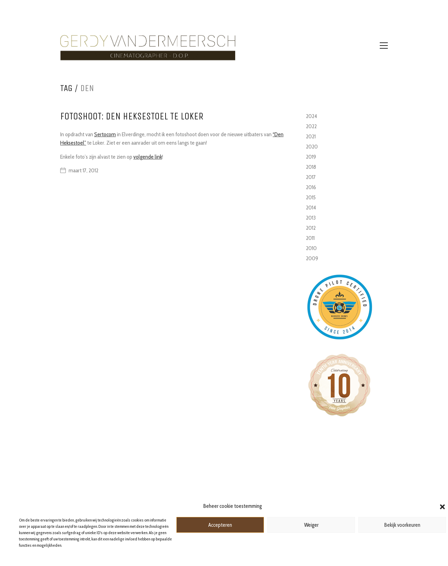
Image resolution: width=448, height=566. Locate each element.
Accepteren (220, 525)
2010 (311, 248)
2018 (311, 167)
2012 (311, 228)
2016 (311, 187)
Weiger (311, 525)
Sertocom (105, 134)
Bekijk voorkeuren (402, 525)
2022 (311, 126)
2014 (311, 207)
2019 (311, 156)
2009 (312, 258)
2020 (312, 146)
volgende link (147, 156)
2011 (310, 238)
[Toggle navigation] (384, 45)
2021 (311, 136)
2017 (311, 177)
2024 (311, 116)
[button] (442, 506)
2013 (311, 217)
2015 (311, 197)
